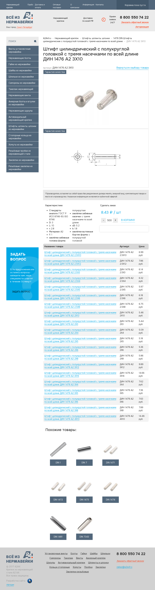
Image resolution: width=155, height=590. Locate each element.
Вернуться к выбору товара (132, 67)
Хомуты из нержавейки (21, 144)
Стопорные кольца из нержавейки (20, 137)
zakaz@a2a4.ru (124, 567)
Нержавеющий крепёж (12, 6)
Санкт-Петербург (24, 27)
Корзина (135, 4)
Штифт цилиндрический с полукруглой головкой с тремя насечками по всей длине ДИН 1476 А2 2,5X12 (80, 262)
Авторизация (142, 26)
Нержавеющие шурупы (21, 110)
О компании (74, 6)
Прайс (30, 4)
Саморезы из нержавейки (22, 83)
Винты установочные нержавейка (20, 50)
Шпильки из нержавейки (21, 76)
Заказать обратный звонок (135, 22)
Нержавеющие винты (20, 95)
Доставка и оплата (40, 6)
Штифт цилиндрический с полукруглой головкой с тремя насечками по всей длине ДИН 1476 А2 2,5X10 (80, 254)
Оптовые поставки (57, 6)
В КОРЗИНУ (128, 220)
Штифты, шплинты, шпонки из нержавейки (22, 128)
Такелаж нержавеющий (21, 89)
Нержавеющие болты (20, 58)
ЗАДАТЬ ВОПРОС (21, 291)
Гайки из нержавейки (19, 64)
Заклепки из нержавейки (21, 160)
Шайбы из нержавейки (20, 70)
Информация (88, 4)
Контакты (100, 4)
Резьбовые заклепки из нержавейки (21, 168)
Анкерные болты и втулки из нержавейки (22, 103)
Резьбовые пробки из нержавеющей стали (20, 152)
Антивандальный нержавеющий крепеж (20, 118)
